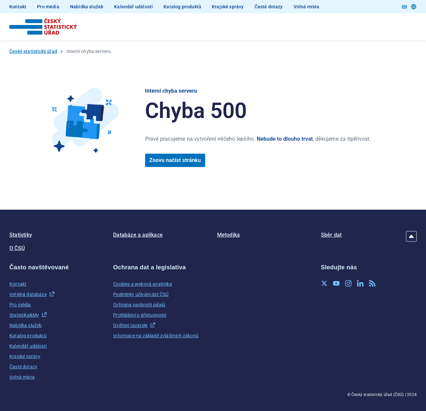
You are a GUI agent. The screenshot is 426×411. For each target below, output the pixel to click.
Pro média (48, 6)
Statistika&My (24, 315)
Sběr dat (331, 235)
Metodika (228, 235)
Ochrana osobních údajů (139, 304)
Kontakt (17, 6)
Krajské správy (228, 6)
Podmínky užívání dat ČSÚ (140, 294)
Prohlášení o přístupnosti (139, 315)
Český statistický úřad (33, 51)
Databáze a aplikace (138, 235)
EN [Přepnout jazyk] (409, 6)
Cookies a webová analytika (142, 284)
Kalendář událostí (133, 6)
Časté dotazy (269, 6)
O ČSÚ (17, 248)
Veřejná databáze (28, 294)
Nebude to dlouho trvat (285, 139)
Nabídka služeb (86, 6)
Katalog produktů (182, 6)
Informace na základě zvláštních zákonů (155, 335)
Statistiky (20, 235)
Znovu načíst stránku (175, 160)
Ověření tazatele (130, 325)
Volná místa (307, 6)
